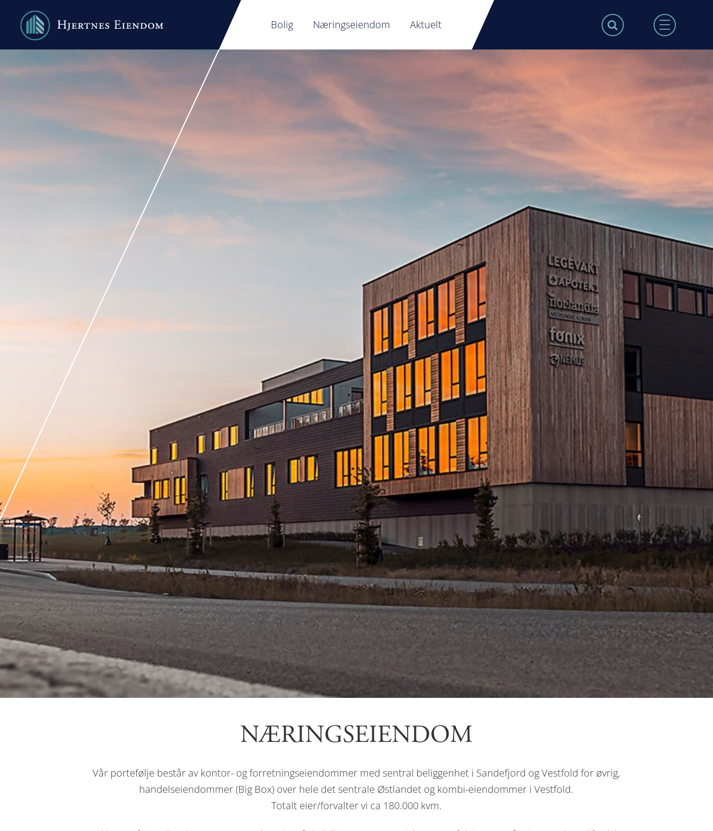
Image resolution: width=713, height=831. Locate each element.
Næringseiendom (351, 24)
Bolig (282, 24)
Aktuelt (426, 24)
